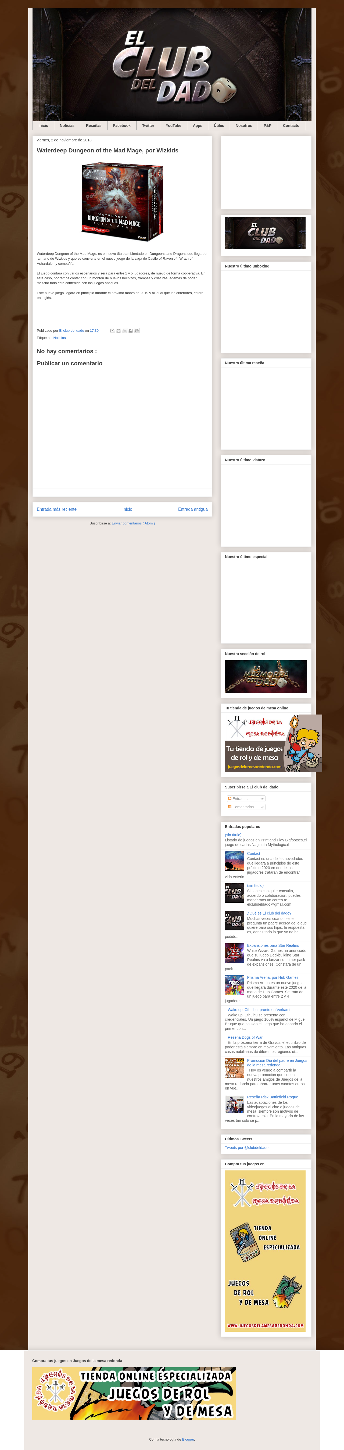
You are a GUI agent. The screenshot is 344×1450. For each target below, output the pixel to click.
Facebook (122, 125)
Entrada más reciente (57, 509)
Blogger (188, 1439)
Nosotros (244, 125)
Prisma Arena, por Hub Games (273, 977)
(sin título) (233, 835)
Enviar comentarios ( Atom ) (133, 523)
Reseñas (94, 125)
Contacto (291, 125)
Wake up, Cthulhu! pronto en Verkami (259, 1010)
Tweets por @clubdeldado (246, 1147)
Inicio (43, 125)
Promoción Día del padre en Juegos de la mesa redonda (277, 1062)
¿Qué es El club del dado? (269, 913)
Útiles (219, 125)
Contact (253, 853)
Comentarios (241, 807)
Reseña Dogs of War (245, 1037)
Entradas (238, 799)
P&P (267, 125)
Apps (197, 125)
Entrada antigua (193, 509)
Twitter (148, 125)
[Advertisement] (266, 171)
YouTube (173, 125)
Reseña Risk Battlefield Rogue (272, 1097)
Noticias (67, 125)
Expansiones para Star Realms (273, 945)
